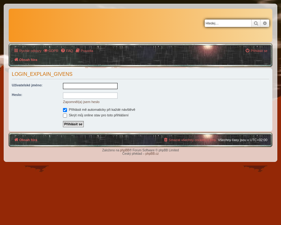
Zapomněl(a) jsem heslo (81, 102)
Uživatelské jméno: (27, 85)
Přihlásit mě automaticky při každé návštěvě (99, 109)
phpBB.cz (152, 153)
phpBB (124, 150)
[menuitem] (51, 50)
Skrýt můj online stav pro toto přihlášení (96, 115)
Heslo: (17, 95)
